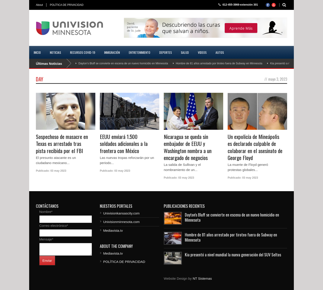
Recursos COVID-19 (82, 52)
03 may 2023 (58, 170)
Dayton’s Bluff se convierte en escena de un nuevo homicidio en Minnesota (123, 63)
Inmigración (112, 52)
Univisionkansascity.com (121, 213)
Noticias (55, 52)
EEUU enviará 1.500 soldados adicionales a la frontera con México (124, 143)
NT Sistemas (202, 278)
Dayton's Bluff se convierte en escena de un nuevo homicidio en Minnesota (232, 217)
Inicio (37, 52)
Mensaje (46, 239)
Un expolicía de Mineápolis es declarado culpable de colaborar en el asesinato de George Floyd (255, 147)
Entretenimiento (139, 52)
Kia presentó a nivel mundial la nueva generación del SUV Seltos (233, 255)
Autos (220, 52)
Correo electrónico (53, 225)
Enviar (47, 260)
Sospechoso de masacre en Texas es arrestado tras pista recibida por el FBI (62, 143)
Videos (202, 52)
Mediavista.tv (113, 230)
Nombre (45, 212)
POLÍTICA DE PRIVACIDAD (66, 4)
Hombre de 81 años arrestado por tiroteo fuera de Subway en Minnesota (219, 63)
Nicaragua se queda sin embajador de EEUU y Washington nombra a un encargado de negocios (188, 147)
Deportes (165, 52)
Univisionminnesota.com (121, 222)
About (39, 4)
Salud (185, 52)
